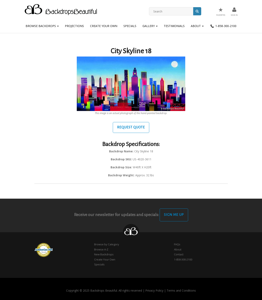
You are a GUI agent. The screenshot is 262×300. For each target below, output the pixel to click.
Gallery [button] (150, 26)
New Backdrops (104, 254)
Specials (129, 26)
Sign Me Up (174, 215)
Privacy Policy (154, 290)
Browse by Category (106, 244)
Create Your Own (103, 26)
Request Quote (131, 127)
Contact (178, 254)
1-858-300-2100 (223, 26)
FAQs (177, 244)
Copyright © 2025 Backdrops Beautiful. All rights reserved (104, 290)
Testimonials (174, 26)
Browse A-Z (101, 249)
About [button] (197, 26)
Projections (74, 26)
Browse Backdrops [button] (42, 26)
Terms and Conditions (181, 290)
